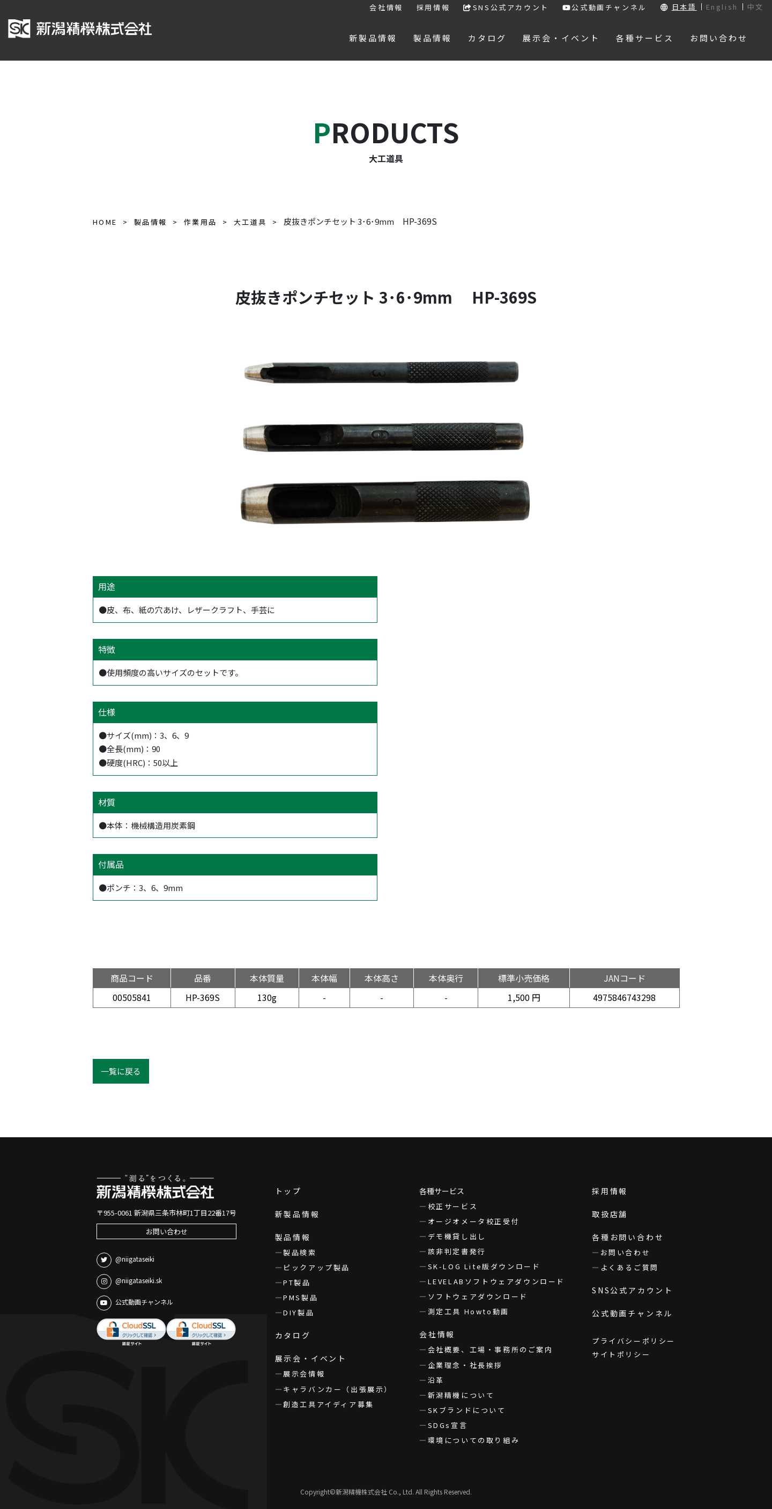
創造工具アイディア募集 (328, 1404)
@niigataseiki (125, 1260)
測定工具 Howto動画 (468, 1311)
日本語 (684, 7)
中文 (755, 7)
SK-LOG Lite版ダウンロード (484, 1266)
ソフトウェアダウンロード (478, 1296)
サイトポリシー (621, 1354)
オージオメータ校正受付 (474, 1221)
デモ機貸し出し (457, 1236)
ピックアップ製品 (316, 1267)
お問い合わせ (167, 1231)
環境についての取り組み (474, 1440)
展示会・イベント (311, 1358)
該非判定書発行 (457, 1251)
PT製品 (296, 1282)
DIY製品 (298, 1312)
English (722, 7)
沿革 (436, 1380)
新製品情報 (297, 1214)
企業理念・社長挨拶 (465, 1365)
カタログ (293, 1335)
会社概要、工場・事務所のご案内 (490, 1349)
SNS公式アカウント (506, 7)
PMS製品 (300, 1297)
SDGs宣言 (448, 1425)
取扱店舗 (610, 1214)
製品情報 (293, 1237)
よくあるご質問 (629, 1267)
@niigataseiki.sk (129, 1281)
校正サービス (453, 1206)
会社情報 (386, 7)
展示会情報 (304, 1373)
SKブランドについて (467, 1410)
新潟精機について (461, 1395)
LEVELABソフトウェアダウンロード (496, 1281)
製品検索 (299, 1252)
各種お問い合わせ (628, 1237)
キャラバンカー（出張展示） (337, 1389)
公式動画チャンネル (604, 7)
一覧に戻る (121, 1071)
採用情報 (433, 7)
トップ (288, 1191)
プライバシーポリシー (634, 1341)
